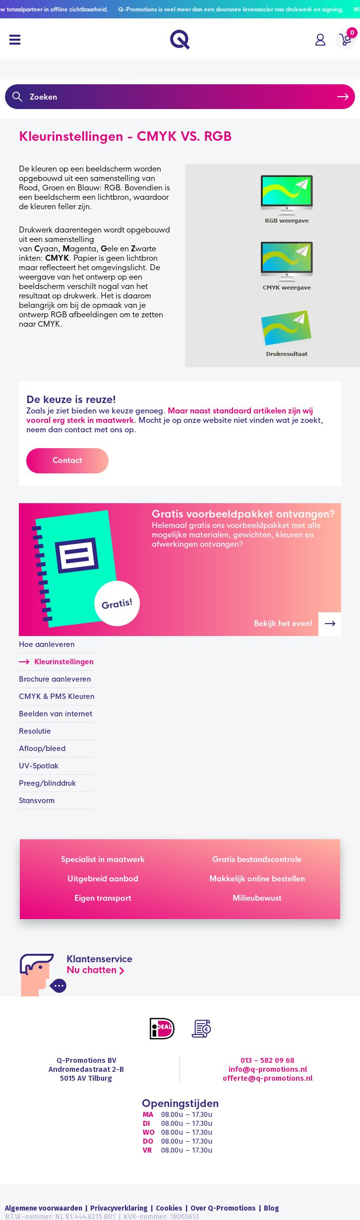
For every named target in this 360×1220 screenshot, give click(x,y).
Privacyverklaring (119, 1208)
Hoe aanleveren (47, 644)
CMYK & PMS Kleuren (57, 696)
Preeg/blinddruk (47, 783)
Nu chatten (91, 970)
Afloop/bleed (42, 748)
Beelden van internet (55, 713)
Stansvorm (37, 800)
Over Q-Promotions (223, 1208)
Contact (67, 460)
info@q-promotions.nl (268, 1069)
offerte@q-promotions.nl (267, 1078)
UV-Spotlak (39, 765)
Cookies (169, 1208)
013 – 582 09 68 (267, 1060)
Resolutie (35, 731)
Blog (271, 1208)
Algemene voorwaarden (43, 1208)
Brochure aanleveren (55, 679)
